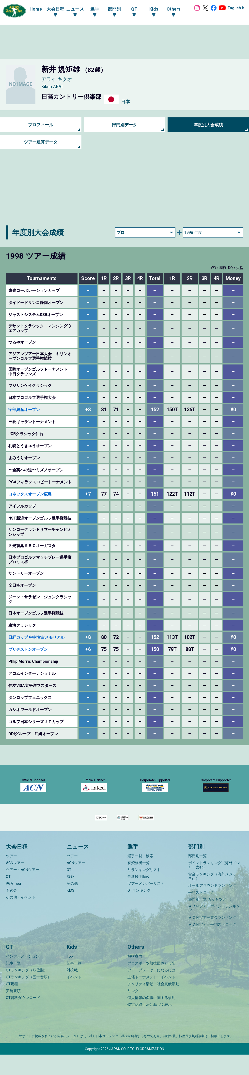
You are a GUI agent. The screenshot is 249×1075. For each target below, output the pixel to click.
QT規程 (12, 1004)
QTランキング (139, 911)
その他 (72, 904)
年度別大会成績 (208, 124)
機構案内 (134, 977)
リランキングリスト (144, 890)
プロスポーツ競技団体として (151, 983)
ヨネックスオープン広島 (30, 494)
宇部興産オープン (24, 409)
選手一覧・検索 (140, 876)
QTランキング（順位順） (26, 990)
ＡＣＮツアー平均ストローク (212, 945)
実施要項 (13, 1011)
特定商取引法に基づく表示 (149, 1025)
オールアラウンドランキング (212, 906)
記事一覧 (13, 983)
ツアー (11, 876)
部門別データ (124, 124)
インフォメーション (22, 977)
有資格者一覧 (138, 883)
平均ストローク (201, 913)
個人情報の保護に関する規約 (151, 1018)
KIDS (70, 911)
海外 (70, 897)
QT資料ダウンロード (23, 1018)
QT (8, 897)
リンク (133, 1011)
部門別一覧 (197, 876)
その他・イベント (20, 918)
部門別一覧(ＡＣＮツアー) (209, 920)
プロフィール (40, 124)
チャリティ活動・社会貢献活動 (153, 1004)
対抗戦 (72, 990)
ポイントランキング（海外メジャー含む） (214, 885)
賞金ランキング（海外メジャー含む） (214, 897)
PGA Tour (13, 904)
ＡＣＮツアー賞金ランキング (212, 938)
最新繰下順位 (138, 897)
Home (32, 9)
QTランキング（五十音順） (28, 997)
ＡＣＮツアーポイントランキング (214, 929)
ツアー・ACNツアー (22, 890)
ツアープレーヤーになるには (151, 990)
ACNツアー (15, 883)
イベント (74, 997)
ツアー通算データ (40, 142)
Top (70, 977)
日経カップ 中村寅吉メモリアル (36, 637)
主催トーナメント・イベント (151, 997)
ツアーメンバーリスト (145, 904)
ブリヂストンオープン (28, 649)
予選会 (11, 911)
